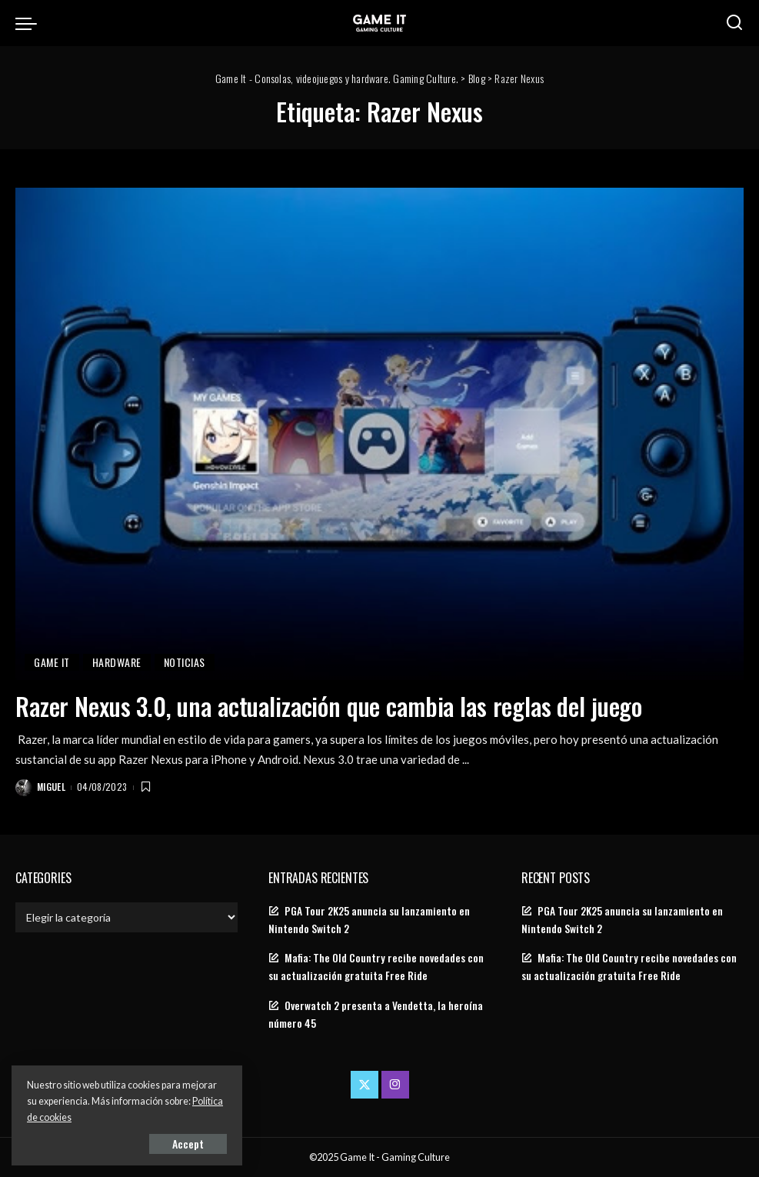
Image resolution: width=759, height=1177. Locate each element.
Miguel (51, 786)
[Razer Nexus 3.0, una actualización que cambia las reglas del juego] (379, 434)
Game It (52, 662)
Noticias (184, 662)
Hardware (116, 662)
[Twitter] (364, 1085)
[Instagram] (395, 1085)
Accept (188, 1143)
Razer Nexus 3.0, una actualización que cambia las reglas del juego (328, 706)
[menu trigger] (30, 23)
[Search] (734, 23)
